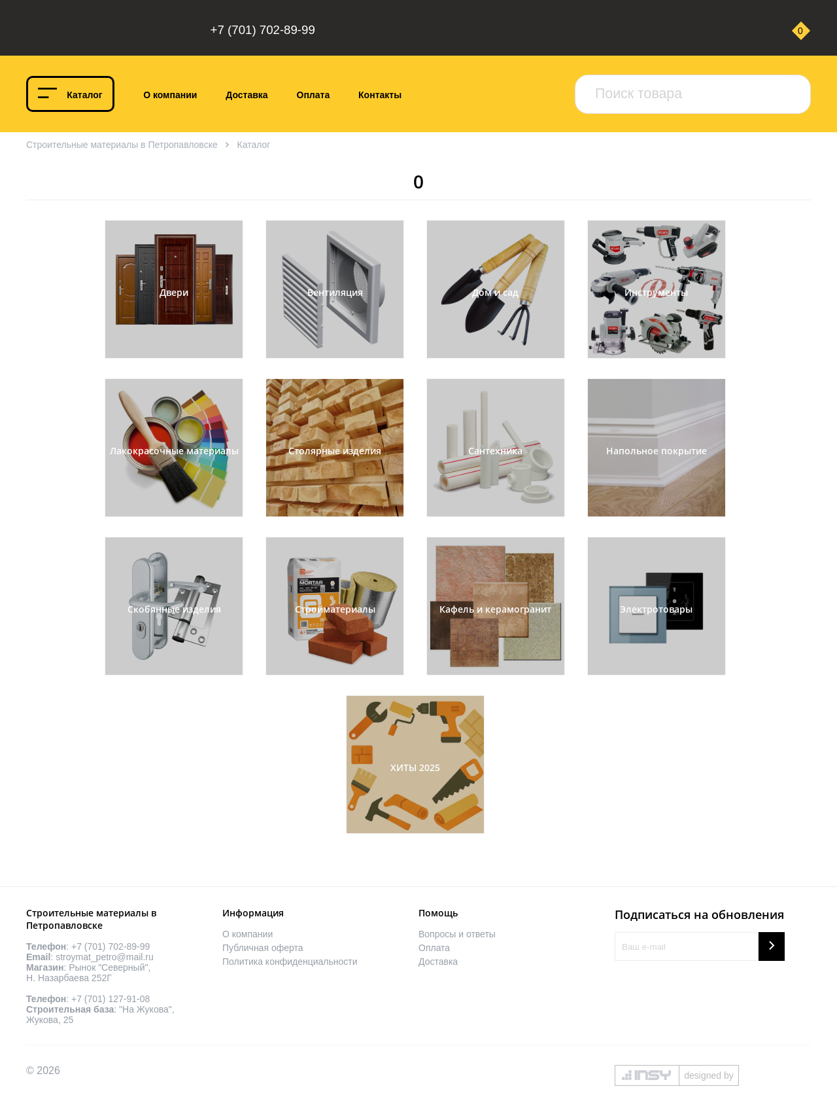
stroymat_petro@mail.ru (105, 957)
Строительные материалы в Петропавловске (122, 144)
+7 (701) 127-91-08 (110, 999)
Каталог (84, 95)
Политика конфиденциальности (290, 961)
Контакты (379, 95)
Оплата (313, 95)
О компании (170, 95)
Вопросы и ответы (457, 934)
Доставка (246, 95)
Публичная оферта (262, 948)
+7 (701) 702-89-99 (263, 30)
